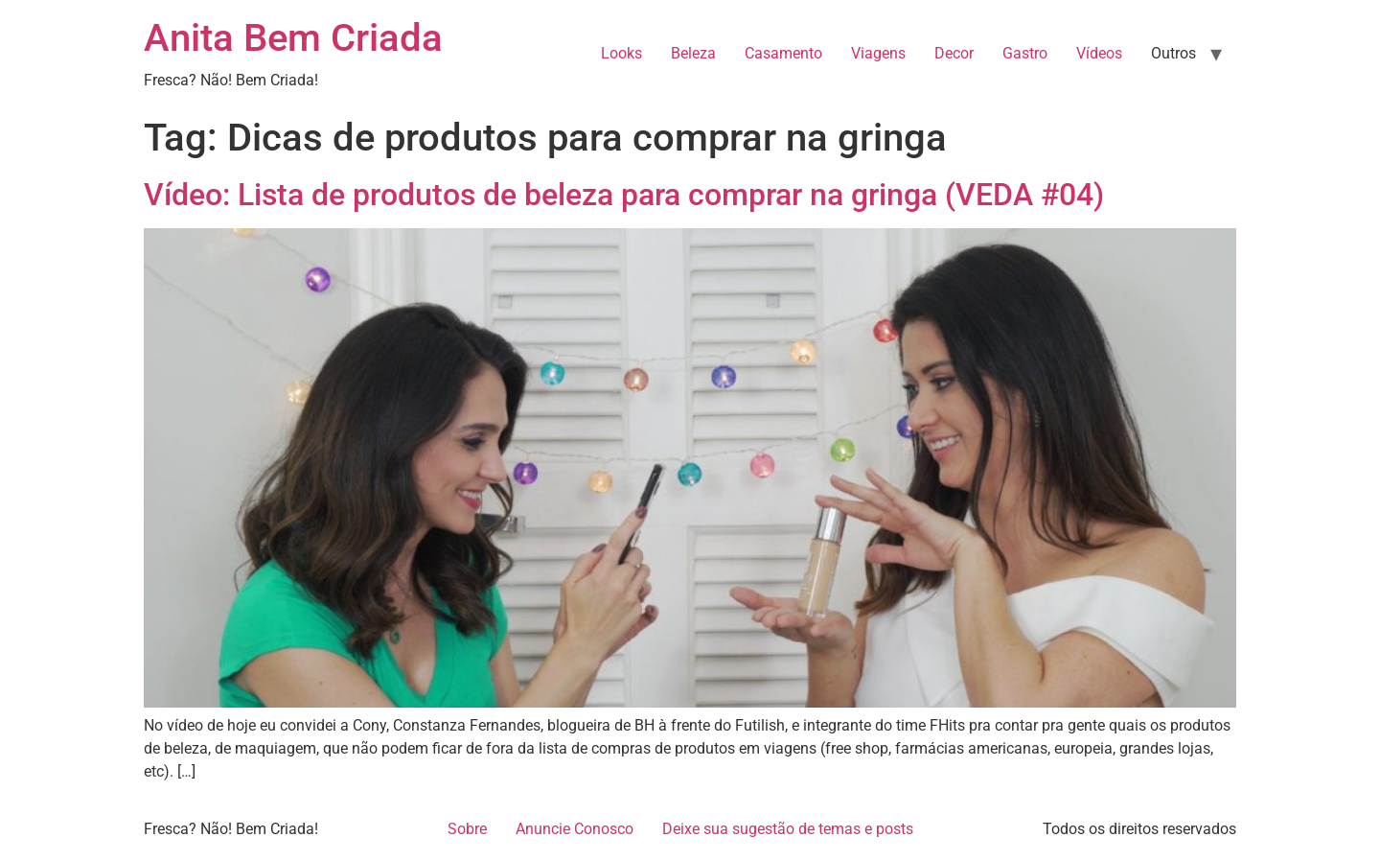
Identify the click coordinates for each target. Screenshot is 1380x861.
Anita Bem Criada (293, 37)
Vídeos (1099, 53)
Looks (621, 53)
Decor (954, 53)
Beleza (693, 53)
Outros (1173, 53)
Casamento (783, 53)
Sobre (467, 829)
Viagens (878, 53)
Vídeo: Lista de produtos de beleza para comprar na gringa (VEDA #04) (624, 194)
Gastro (1024, 53)
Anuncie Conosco (574, 829)
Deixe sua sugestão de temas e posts (787, 829)
